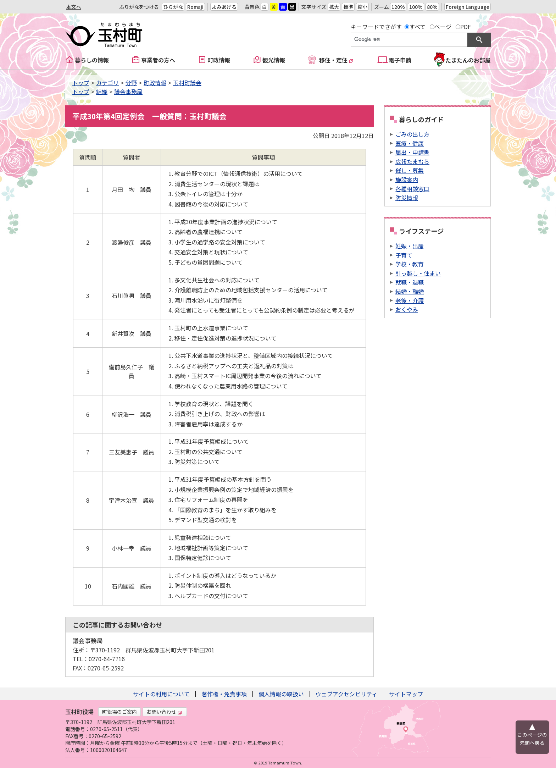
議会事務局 (128, 91)
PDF (465, 26)
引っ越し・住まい (418, 273)
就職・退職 (409, 282)
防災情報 (406, 197)
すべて (417, 26)
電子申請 (400, 60)
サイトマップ (406, 694)
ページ (442, 26)
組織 (101, 91)
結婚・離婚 (409, 291)
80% (432, 6)
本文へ (73, 6)
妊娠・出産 (409, 246)
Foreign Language (467, 6)
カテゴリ (107, 82)
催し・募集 (409, 170)
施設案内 (406, 179)
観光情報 (273, 60)
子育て (403, 255)
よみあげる (224, 6)
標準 (348, 6)
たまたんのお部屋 (468, 60)
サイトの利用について (161, 694)
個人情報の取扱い (281, 694)
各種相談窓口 (412, 188)
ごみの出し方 (412, 134)
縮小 (362, 6)
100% (416, 6)
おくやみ (406, 309)
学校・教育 (409, 264)
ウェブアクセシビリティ (346, 694)
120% (398, 6)
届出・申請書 (412, 152)
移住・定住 (336, 60)
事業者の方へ (158, 60)
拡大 (334, 6)
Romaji (195, 6)
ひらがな (173, 6)
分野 (131, 82)
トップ (80, 82)
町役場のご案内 (119, 711)
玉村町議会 (187, 82)
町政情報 (218, 60)
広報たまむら (412, 161)
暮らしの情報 (92, 60)
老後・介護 (409, 300)
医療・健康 (409, 143)
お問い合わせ (164, 711)
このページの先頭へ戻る (532, 738)
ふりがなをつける (139, 6)
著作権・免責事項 (224, 694)
